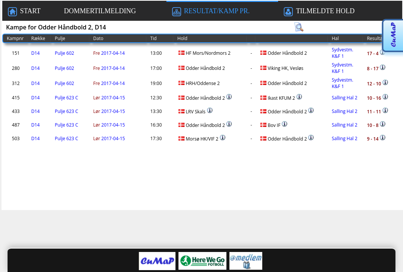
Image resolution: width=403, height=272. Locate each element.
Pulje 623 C (66, 97)
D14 (35, 53)
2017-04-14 (109, 53)
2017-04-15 (109, 97)
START (24, 11)
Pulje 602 (64, 53)
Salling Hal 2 (344, 97)
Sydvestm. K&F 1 (342, 52)
